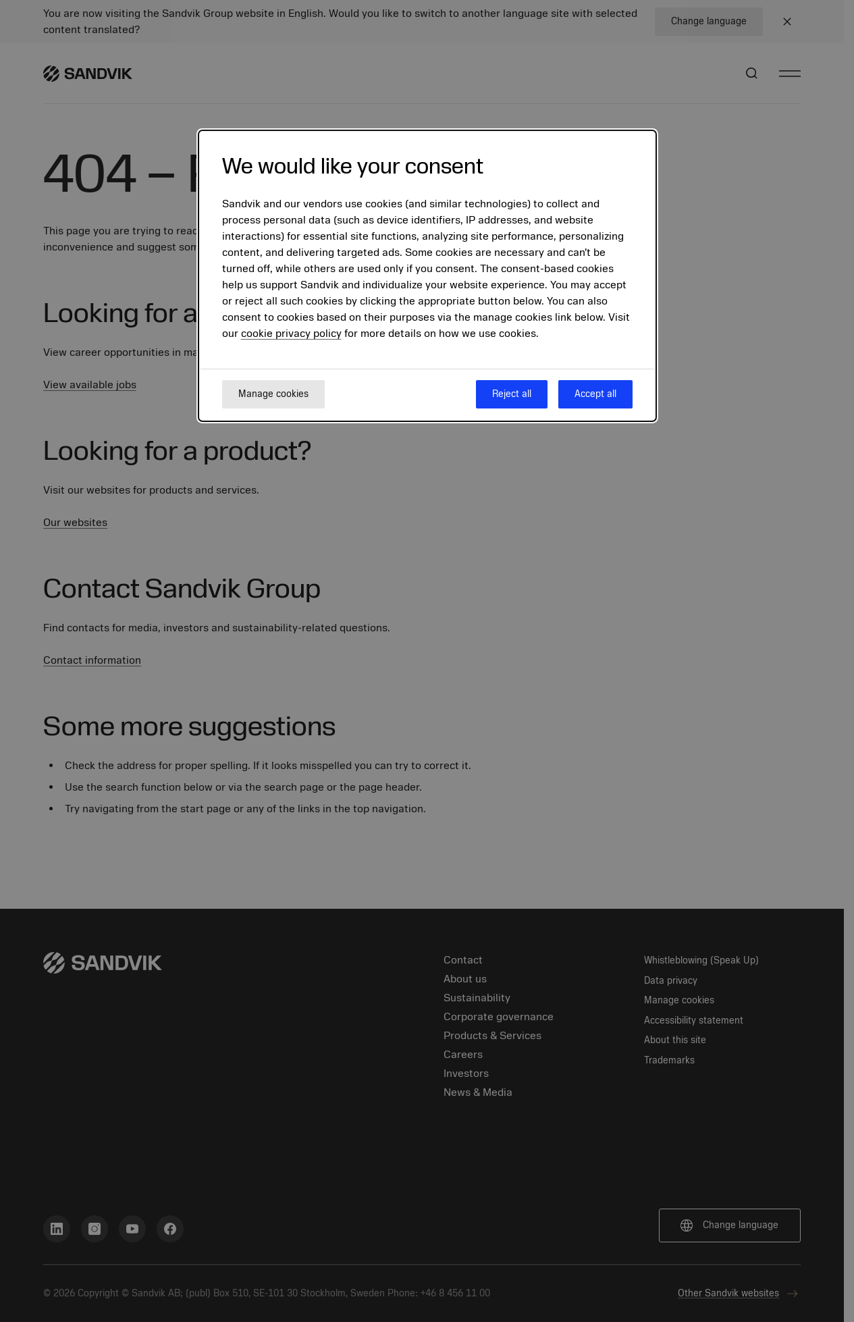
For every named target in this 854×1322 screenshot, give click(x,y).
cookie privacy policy (291, 333)
